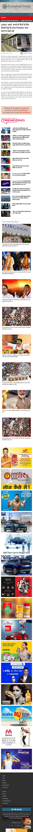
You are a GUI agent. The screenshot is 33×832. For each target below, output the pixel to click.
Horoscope (5, 787)
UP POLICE (29, 1)
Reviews (4, 791)
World (3, 780)
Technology (5, 798)
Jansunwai (24, 1)
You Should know (6, 801)
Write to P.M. (12, 1)
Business (4, 782)
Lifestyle (4, 796)
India (3, 778)
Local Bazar (5, 803)
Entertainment (5, 785)
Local (3, 775)
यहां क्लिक (23, 110)
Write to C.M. (18, 1)
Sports (4, 794)
